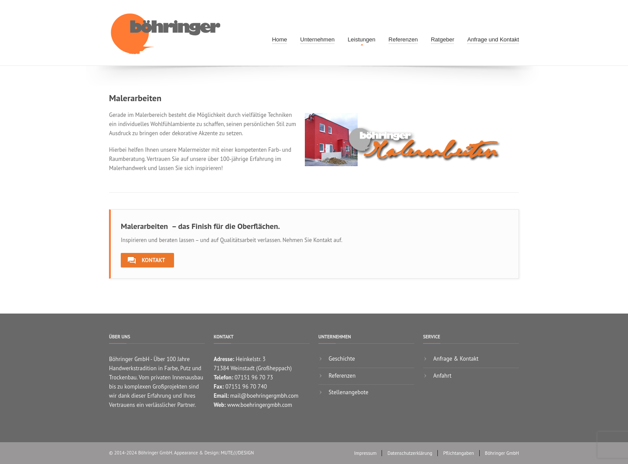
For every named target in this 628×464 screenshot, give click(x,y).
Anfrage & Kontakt (455, 358)
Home (279, 39)
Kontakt (146, 260)
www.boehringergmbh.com (259, 405)
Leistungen (361, 39)
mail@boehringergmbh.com (264, 395)
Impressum (365, 453)
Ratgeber (442, 39)
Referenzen (403, 39)
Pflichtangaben (458, 453)
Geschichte (341, 358)
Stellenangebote (348, 392)
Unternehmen (317, 39)
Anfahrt (441, 375)
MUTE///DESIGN (237, 453)
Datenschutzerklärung (409, 453)
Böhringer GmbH (502, 453)
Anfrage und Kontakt (493, 39)
